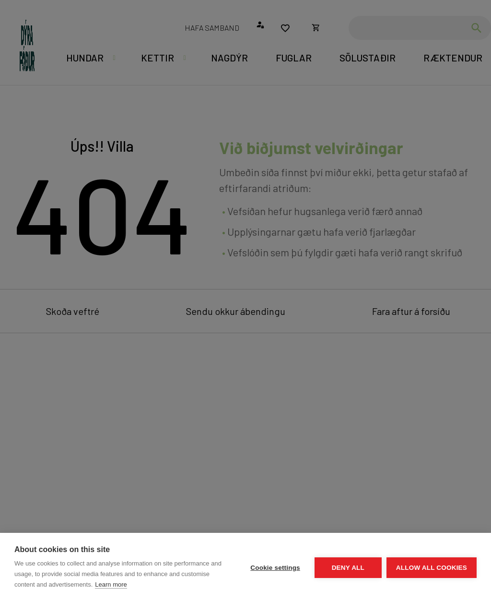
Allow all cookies (431, 567)
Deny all (348, 567)
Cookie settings (275, 567)
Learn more (111, 584)
